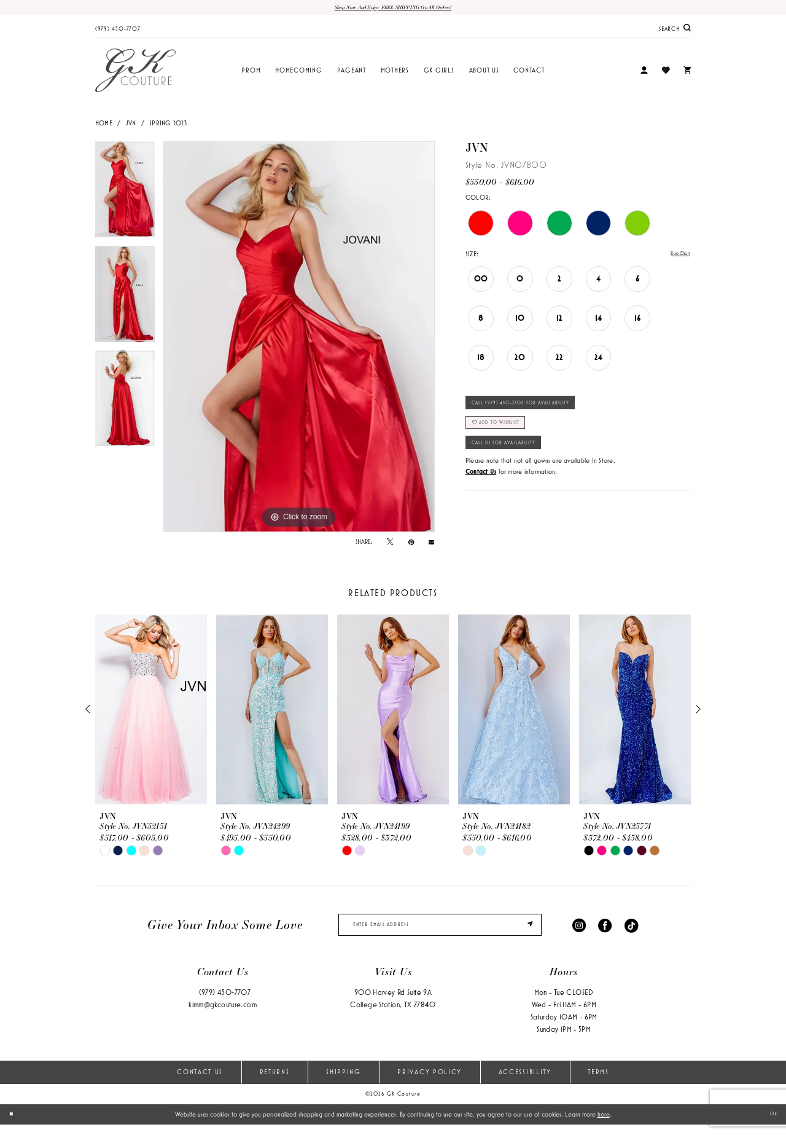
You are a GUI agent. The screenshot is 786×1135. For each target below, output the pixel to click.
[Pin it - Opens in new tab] (411, 544)
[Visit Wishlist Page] (665, 73)
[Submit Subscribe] (527, 931)
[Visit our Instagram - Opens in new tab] (579, 931)
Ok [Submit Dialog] (771, 1124)
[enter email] (440, 931)
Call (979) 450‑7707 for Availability (543, 411)
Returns (275, 1082)
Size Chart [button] (676, 257)
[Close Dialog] (14, 1125)
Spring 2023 (168, 125)
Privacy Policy (429, 1082)
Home (103, 125)
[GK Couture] (135, 73)
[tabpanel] (125, 196)
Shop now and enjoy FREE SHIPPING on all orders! (393, 8)
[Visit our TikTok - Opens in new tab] (631, 931)
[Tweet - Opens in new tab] (390, 544)
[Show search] (675, 30)
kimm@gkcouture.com (223, 1015)
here (603, 1124)
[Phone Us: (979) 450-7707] (117, 30)
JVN (131, 125)
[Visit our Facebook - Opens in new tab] (604, 931)
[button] (644, 73)
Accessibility (525, 1082)
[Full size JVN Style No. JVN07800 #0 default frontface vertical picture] (299, 339)
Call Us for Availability (520, 465)
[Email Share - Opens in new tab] (431, 544)
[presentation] (151, 712)
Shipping (343, 1082)
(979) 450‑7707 (225, 1003)
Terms (598, 1082)
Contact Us (200, 1082)
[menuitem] (117, 30)
